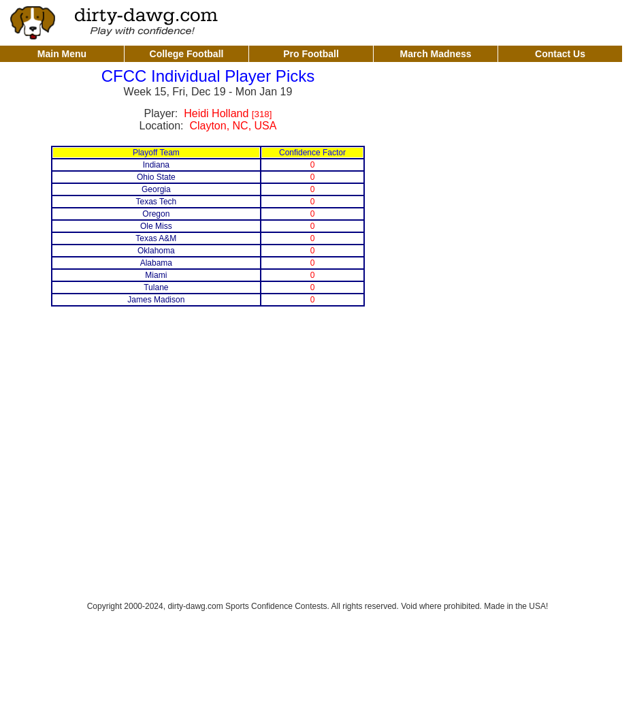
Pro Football (311, 53)
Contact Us (560, 53)
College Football (187, 53)
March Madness (435, 53)
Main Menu (61, 53)
